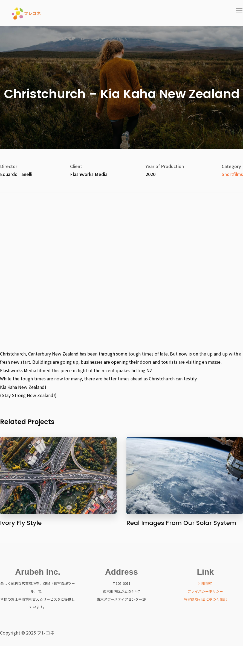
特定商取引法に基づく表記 (205, 599)
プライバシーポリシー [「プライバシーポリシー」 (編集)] (205, 591)
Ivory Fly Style (21, 523)
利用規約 (205, 583)
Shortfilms (232, 174)
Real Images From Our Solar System (181, 523)
